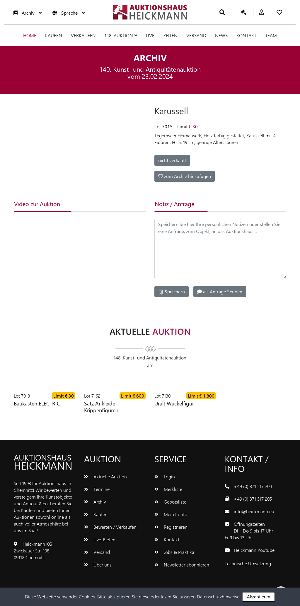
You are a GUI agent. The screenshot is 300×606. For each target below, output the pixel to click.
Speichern (171, 291)
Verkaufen (83, 35)
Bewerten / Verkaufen (110, 527)
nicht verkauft (172, 160)
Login (164, 476)
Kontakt (246, 35)
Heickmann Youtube (254, 550)
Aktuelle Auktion (105, 476)
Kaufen (53, 35)
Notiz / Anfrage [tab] (174, 204)
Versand (196, 35)
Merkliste (168, 489)
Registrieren (171, 527)
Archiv (26, 12)
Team (271, 35)
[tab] (94, 204)
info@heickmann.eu (254, 511)
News (221, 35)
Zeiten (170, 35)
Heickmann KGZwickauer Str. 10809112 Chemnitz (33, 550)
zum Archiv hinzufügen (184, 176)
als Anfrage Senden (219, 291)
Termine (97, 489)
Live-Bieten (99, 539)
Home (29, 35)
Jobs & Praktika (174, 552)
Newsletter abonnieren (181, 565)
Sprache (67, 12)
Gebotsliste (170, 502)
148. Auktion (121, 35)
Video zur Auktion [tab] (37, 204)
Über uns (98, 565)
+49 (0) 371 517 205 (253, 499)
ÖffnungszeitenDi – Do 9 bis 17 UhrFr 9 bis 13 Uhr (249, 530)
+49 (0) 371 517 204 (253, 486)
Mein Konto (170, 514)
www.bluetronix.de (243, 570)
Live (150, 35)
